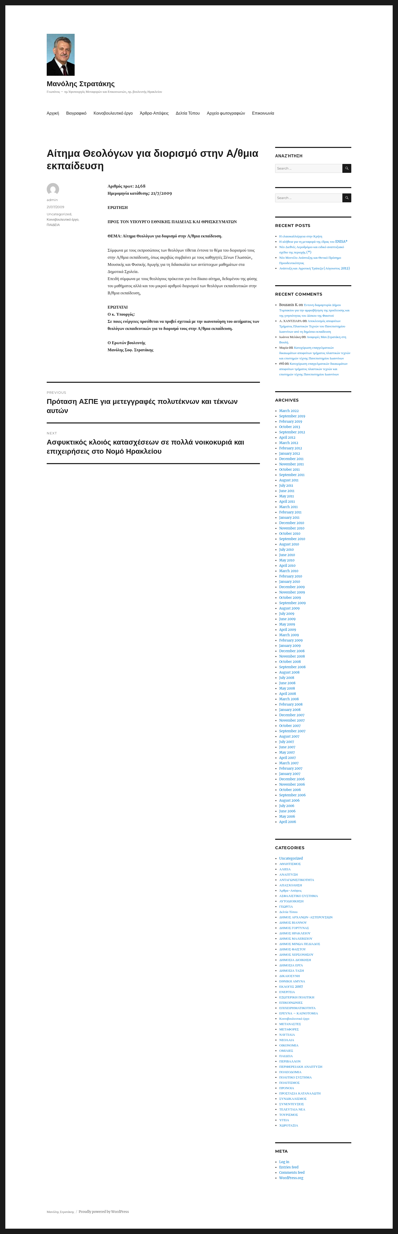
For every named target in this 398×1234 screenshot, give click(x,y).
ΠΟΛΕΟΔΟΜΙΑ (290, 1072)
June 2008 (287, 683)
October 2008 (290, 662)
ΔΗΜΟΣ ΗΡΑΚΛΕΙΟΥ (294, 933)
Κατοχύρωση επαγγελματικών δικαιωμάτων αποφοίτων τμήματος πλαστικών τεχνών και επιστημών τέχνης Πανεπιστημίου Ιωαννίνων (314, 352)
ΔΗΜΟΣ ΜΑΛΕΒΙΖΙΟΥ (295, 938)
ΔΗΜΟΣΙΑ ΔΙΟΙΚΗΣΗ (295, 960)
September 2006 (292, 795)
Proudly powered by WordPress (104, 1212)
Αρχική (53, 113)
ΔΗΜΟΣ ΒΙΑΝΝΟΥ (293, 922)
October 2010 (289, 533)
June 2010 (287, 555)
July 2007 (286, 742)
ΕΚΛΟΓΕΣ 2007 (291, 986)
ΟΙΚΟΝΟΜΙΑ (288, 1045)
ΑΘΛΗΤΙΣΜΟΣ (290, 864)
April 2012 (287, 437)
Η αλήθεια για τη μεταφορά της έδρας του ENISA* (313, 241)
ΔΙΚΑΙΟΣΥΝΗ (289, 976)
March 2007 (289, 763)
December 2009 (292, 587)
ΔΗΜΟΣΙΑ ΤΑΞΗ (291, 970)
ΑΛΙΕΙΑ (285, 869)
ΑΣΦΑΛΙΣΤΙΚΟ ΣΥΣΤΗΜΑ (298, 896)
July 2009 (286, 614)
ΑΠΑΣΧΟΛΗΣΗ (290, 885)
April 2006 (287, 822)
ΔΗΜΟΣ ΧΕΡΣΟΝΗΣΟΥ (296, 954)
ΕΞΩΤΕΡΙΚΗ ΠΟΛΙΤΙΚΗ (296, 997)
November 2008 (292, 656)
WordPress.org (291, 1178)
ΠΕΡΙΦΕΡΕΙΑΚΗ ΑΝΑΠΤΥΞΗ (300, 1066)
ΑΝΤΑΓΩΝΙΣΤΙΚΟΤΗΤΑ (296, 880)
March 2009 (289, 635)
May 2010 (286, 560)
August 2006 (289, 800)
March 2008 (289, 699)
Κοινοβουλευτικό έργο (113, 113)
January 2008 (290, 710)
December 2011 (291, 459)
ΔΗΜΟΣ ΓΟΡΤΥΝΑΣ (294, 928)
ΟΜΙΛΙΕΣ (286, 1050)
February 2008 (291, 704)
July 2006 (286, 806)
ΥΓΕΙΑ (284, 1120)
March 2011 (288, 507)
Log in (284, 1162)
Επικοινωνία (263, 113)
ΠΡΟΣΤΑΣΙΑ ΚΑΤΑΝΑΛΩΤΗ (300, 1093)
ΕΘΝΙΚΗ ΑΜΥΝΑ (292, 981)
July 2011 (286, 485)
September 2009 (292, 603)
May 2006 (287, 816)
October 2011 (289, 469)
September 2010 (292, 539)
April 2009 (287, 630)
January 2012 (289, 453)
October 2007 (290, 726)
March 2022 (289, 411)
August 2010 (289, 544)
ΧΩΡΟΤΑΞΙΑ (288, 1125)
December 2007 (292, 715)
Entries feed (288, 1167)
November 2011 (291, 464)
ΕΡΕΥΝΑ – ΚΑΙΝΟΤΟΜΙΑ (298, 1013)
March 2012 (288, 443)
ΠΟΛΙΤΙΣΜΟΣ (289, 1082)
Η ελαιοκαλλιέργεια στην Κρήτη (300, 236)
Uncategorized (59, 214)
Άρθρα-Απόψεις (154, 113)
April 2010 (287, 565)
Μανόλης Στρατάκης (81, 83)
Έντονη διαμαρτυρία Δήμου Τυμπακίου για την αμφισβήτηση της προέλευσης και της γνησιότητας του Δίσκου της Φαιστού (314, 310)
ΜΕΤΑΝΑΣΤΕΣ (290, 1024)
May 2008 (287, 688)
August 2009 (289, 608)
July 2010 (286, 549)
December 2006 (292, 779)
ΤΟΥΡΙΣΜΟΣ (288, 1115)
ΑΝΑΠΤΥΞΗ (288, 874)
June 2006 (287, 811)
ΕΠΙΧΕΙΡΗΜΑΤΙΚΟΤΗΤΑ (297, 1008)
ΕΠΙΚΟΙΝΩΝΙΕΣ (291, 1002)
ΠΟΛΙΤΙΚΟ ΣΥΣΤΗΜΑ (295, 1077)
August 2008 (289, 672)
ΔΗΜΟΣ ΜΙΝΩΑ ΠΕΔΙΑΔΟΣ (299, 944)
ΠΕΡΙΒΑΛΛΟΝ (290, 1061)
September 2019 (292, 416)
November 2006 (292, 784)
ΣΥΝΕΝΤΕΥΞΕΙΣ (291, 1104)
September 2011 (292, 475)
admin (52, 200)
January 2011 (289, 517)
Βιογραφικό (76, 113)
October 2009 (290, 598)
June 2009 (287, 619)
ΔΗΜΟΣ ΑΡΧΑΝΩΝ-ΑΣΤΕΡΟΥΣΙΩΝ (306, 917)
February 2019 (290, 421)
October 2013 (289, 427)
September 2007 (292, 731)
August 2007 (289, 736)
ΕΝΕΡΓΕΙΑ (287, 992)
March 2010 (288, 571)
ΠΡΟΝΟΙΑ (286, 1088)
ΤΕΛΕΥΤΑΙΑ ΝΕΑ (292, 1109)
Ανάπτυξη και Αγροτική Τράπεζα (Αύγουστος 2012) (314, 268)
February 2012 (290, 448)
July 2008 (286, 678)
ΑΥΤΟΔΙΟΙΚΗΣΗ (291, 901)
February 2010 (290, 576)
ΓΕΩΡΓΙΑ (286, 906)
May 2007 (287, 752)
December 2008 (292, 651)
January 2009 (290, 646)
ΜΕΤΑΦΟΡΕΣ (289, 1029)
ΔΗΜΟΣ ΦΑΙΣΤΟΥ (292, 949)
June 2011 (286, 491)
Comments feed (292, 1172)
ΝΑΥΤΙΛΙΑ (287, 1034)
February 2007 (291, 768)
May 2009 (287, 624)
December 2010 (291, 523)
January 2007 (290, 774)
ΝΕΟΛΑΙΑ (286, 1040)
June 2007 (287, 747)
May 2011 (286, 496)
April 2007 (287, 758)
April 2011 (287, 501)
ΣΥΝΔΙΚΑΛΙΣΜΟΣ (293, 1098)
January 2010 (289, 582)
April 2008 (287, 694)
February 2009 (291, 640)
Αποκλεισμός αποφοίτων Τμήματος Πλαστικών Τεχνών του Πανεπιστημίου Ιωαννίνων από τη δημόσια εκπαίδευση (312, 326)
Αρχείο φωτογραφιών (226, 113)
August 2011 (288, 480)
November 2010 (291, 528)
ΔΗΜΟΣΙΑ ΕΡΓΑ (291, 965)
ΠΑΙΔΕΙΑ (53, 225)
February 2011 (290, 512)
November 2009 (292, 592)
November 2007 (292, 720)
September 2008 (292, 667)
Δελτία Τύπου (188, 113)
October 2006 (290, 790)
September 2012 (292, 432)
